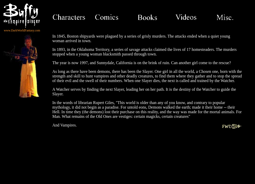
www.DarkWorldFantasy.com (22, 30)
